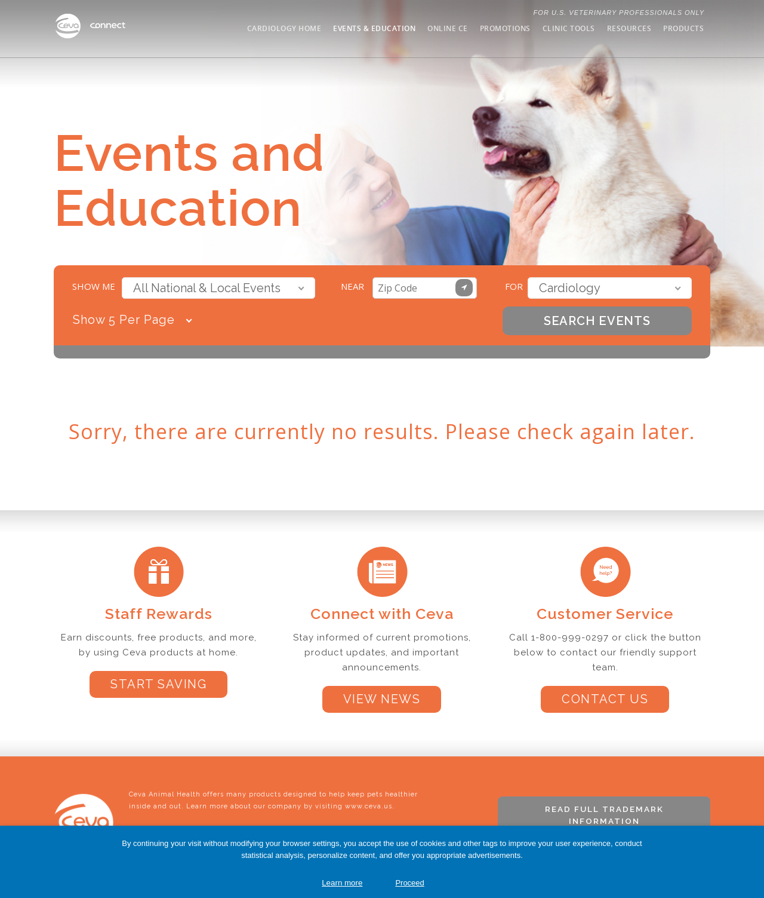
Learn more (342, 882)
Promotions (505, 28)
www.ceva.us (368, 806)
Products (683, 28)
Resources (629, 28)
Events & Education (374, 28)
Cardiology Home (284, 28)
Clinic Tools (569, 28)
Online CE (447, 28)
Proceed (409, 882)
